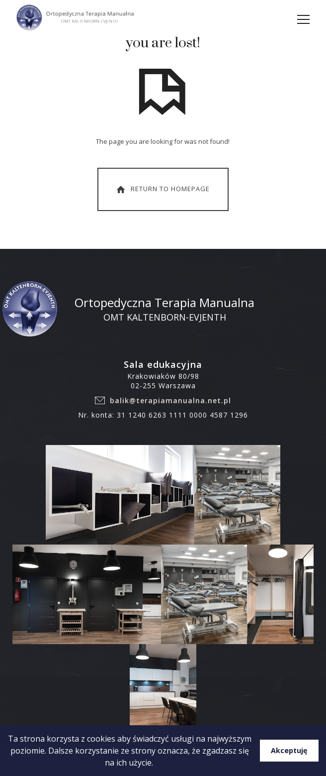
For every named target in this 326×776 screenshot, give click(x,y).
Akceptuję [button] (289, 750)
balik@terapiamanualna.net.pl (170, 400)
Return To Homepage (162, 189)
